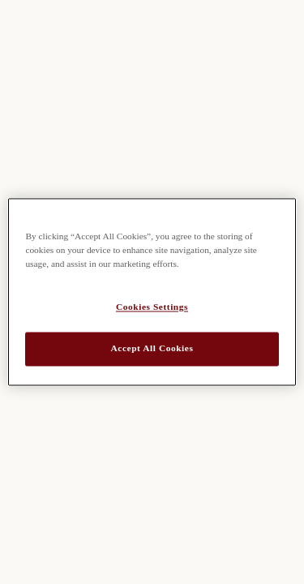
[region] (151, 291)
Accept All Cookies (152, 349)
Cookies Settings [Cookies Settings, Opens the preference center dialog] (152, 307)
